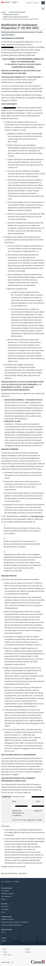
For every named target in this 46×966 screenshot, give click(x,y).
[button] (42, 8)
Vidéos (3, 912)
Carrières (3, 899)
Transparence (8, 881)
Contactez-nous (6, 916)
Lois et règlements (6, 896)
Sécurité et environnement (17, 12)
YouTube (3, 941)
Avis (2, 881)
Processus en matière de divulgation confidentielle (14, 922)
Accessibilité (16, 881)
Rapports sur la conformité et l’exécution (15, 17)
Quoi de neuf (4, 906)
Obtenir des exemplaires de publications (12, 925)
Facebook (3, 938)
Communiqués (5, 909)
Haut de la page (7, 962)
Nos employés (5, 890)
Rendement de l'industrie (11, 14)
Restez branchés (6, 929)
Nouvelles (4, 904)
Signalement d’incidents (7, 919)
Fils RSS (3, 932)
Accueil (3, 12)
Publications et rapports (7, 893)
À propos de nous (6, 888)
